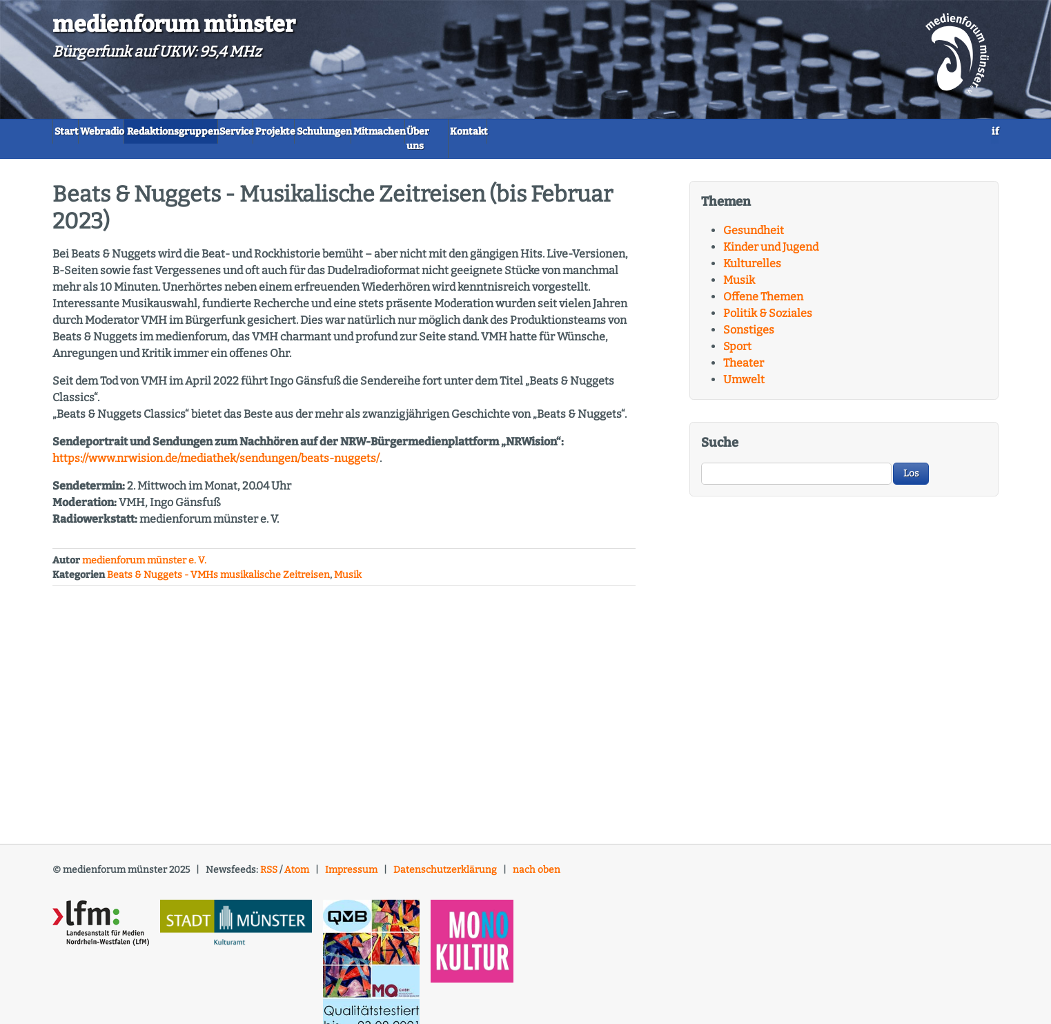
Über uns (655, 131)
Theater (743, 349)
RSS (268, 856)
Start (79, 131)
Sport (737, 333)
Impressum (351, 856)
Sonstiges (748, 316)
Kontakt (724, 131)
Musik (348, 562)
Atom (296, 856)
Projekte (412, 131)
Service (344, 131)
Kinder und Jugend (770, 233)
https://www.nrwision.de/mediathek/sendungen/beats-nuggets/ (216, 445)
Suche (719, 429)
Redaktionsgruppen (246, 131)
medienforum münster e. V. (144, 547)
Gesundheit (753, 217)
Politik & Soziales (767, 300)
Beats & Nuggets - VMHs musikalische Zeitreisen (218, 562)
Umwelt (744, 366)
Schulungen (491, 131)
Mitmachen (577, 131)
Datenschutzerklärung (445, 856)
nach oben (536, 856)
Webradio (142, 131)
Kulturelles (752, 250)
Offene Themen (763, 283)
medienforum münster (173, 24)
